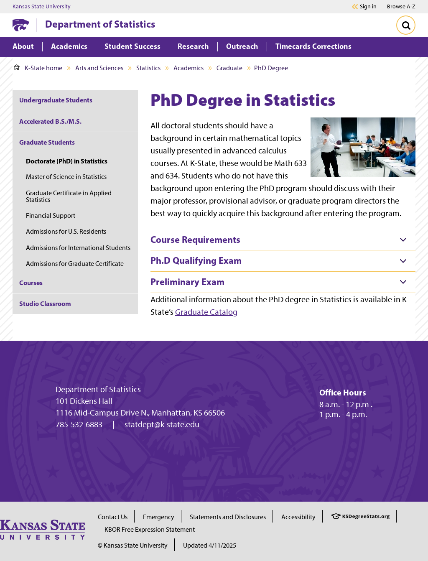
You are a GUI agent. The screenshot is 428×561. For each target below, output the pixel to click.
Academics (188, 68)
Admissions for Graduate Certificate (75, 264)
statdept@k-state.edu (162, 424)
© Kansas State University (133, 545)
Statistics (148, 68)
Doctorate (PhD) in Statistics (66, 161)
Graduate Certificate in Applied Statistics (69, 196)
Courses (31, 282)
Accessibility (298, 517)
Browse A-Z (401, 6)
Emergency (158, 517)
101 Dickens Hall (84, 401)
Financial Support (50, 215)
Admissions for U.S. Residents (66, 231)
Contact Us (112, 517)
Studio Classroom (45, 303)
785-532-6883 (79, 424)
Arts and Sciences (99, 68)
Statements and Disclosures (228, 517)
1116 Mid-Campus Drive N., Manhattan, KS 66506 (140, 413)
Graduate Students (47, 142)
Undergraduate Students (55, 100)
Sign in (368, 6)
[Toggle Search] (405, 25)
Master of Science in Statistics (66, 177)
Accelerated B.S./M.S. (50, 121)
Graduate (229, 68)
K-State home (38, 68)
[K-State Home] (21, 25)
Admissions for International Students (78, 248)
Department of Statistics (100, 24)
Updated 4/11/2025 (209, 545)
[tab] (282, 240)
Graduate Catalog (206, 312)
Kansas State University (42, 6)
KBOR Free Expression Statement (149, 529)
